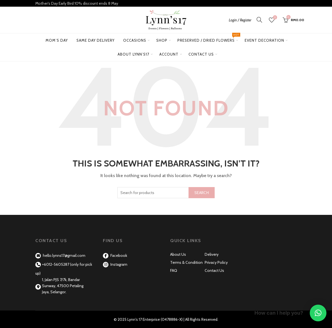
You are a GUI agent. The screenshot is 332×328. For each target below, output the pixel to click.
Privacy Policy (216, 262)
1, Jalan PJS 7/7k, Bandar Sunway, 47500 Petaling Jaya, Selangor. (62, 286)
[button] (318, 313)
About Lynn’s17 (133, 54)
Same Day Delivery (95, 40)
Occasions (134, 40)
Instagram (115, 264)
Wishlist (274, 17)
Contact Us (201, 54)
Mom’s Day (57, 40)
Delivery (212, 254)
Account (169, 54)
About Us (178, 254)
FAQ (173, 270)
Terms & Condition (186, 262)
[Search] (259, 20)
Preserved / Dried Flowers (208, 38)
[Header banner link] (166, 3)
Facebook (115, 255)
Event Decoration (264, 40)
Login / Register (240, 20)
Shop (161, 40)
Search (201, 192)
